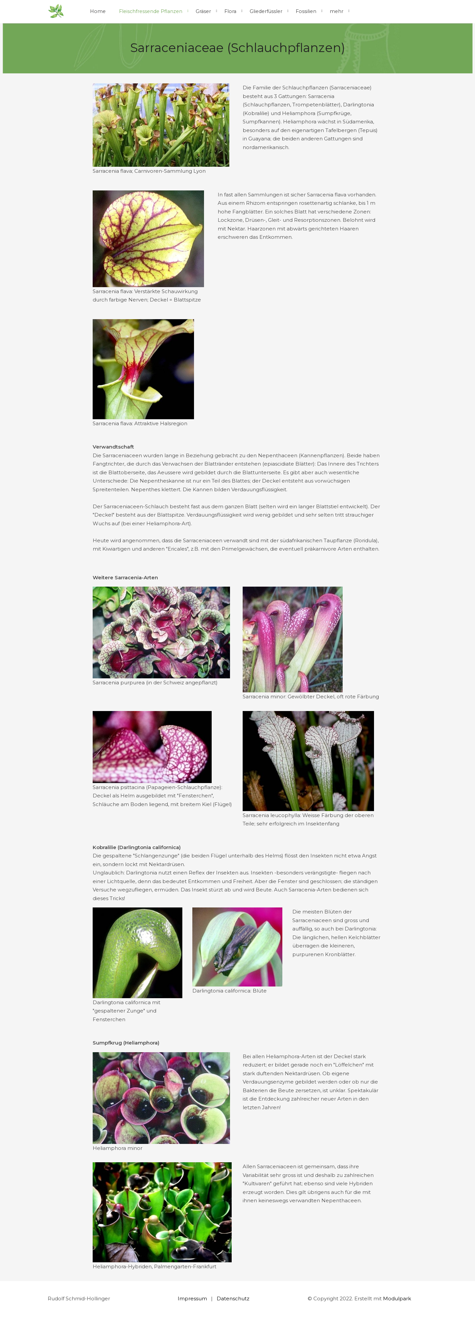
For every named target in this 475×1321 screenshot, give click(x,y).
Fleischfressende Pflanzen (150, 11)
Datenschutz (233, 1298)
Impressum (192, 1298)
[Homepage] (56, 11)
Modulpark (397, 1298)
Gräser (203, 11)
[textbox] (337, 932)
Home (98, 11)
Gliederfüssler (266, 11)
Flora (230, 11)
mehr (336, 11)
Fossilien (306, 11)
